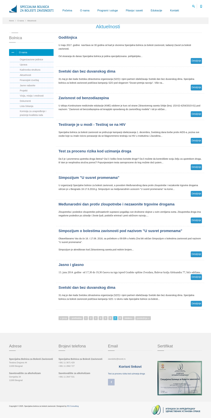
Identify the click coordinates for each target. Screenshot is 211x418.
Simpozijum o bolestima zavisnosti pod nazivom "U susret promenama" (120, 231)
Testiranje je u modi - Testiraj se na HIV (92, 124)
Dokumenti (25, 101)
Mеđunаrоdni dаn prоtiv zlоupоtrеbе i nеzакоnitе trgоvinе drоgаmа (117, 204)
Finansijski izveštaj (29, 80)
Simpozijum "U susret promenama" (89, 178)
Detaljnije (196, 60)
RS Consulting (73, 406)
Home (11, 21)
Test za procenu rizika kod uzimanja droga (95, 151)
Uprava (23, 64)
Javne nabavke (27, 85)
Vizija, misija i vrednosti (32, 95)
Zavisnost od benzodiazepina (84, 98)
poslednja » (143, 318)
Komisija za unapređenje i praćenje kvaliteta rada (33, 113)
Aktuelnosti (25, 75)
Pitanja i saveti (134, 10)
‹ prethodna (76, 318)
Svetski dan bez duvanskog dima (87, 71)
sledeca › (128, 318)
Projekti (24, 90)
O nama (85, 10)
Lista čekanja (26, 106)
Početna (67, 10)
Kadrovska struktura (30, 69)
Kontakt (174, 10)
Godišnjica (68, 37)
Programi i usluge (107, 10)
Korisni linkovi (130, 366)
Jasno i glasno (71, 265)
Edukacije (156, 10)
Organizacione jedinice (31, 59)
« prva (63, 318)
